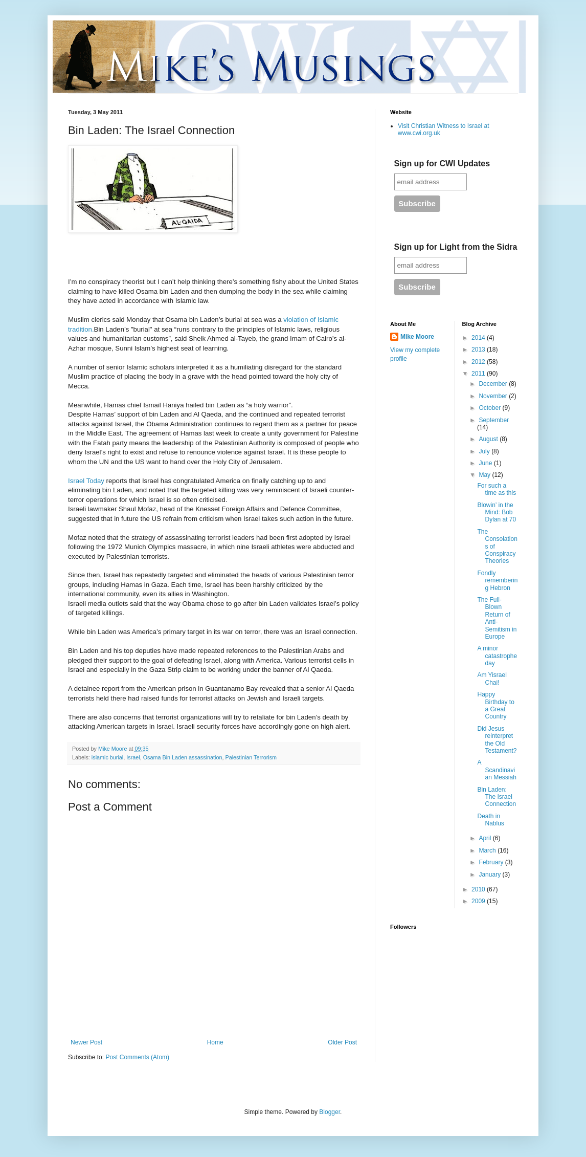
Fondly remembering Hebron (497, 581)
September (494, 420)
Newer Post (86, 1042)
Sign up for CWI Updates (442, 163)
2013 (479, 349)
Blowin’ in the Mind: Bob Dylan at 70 (496, 512)
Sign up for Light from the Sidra (455, 247)
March (488, 850)
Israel (133, 757)
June (486, 463)
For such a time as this (496, 489)
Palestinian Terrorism (251, 757)
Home (215, 1042)
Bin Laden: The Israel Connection (496, 797)
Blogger (329, 1112)
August (489, 439)
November (494, 396)
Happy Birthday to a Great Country (495, 705)
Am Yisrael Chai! (491, 678)
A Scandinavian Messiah (496, 770)
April (485, 838)
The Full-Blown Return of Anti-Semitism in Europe (496, 618)
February (492, 862)
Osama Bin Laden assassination (182, 757)
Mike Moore (417, 336)
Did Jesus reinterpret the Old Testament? (496, 739)
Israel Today (86, 481)
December (494, 383)
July (485, 451)
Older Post (342, 1042)
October (490, 407)
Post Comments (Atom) (137, 1057)
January (490, 874)
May (485, 474)
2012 (479, 361)
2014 (479, 337)
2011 (479, 373)
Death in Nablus (490, 820)
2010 (479, 889)
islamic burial (107, 757)
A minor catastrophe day (497, 656)
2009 (479, 901)
